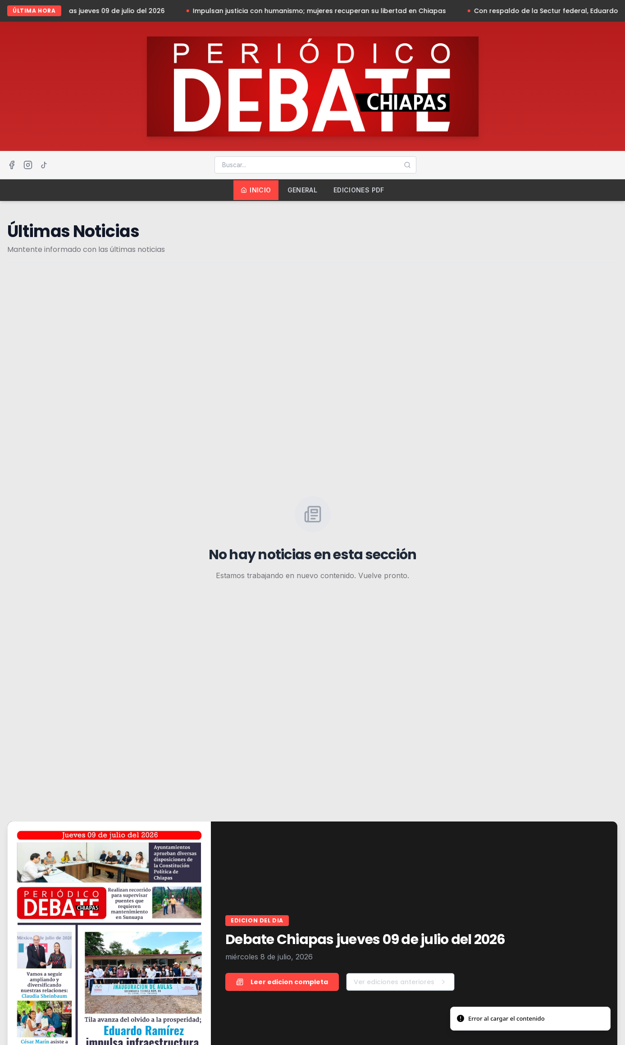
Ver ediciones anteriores (400, 981)
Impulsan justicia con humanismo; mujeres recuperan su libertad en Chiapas (335, 10)
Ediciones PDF (358, 190)
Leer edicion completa (282, 981)
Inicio (256, 190)
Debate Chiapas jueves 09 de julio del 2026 (110, 10)
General (302, 190)
